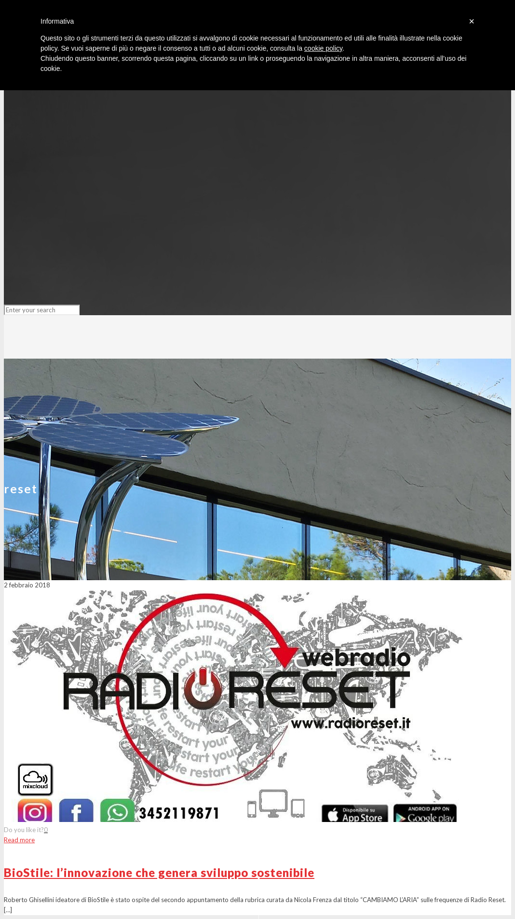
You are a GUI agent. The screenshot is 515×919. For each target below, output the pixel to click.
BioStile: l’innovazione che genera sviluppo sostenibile (159, 872)
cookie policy (323, 48)
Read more (19, 840)
